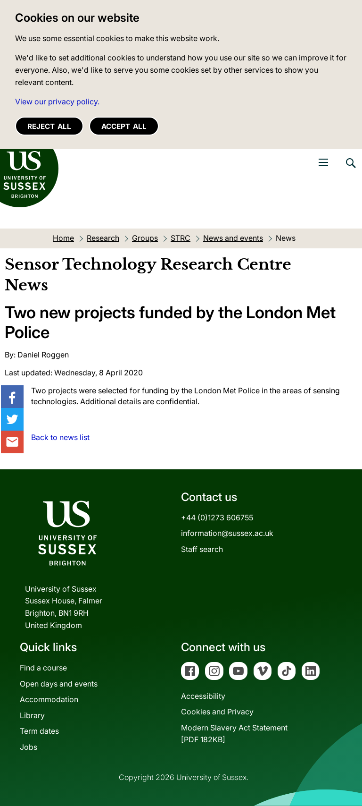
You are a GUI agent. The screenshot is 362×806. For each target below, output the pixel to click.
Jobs (28, 747)
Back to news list (60, 437)
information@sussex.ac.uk (227, 533)
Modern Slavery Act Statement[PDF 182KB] (234, 734)
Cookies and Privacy (217, 711)
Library (32, 715)
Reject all (49, 126)
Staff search (202, 549)
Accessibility (203, 696)
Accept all (124, 126)
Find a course (43, 667)
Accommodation (49, 699)
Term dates (39, 731)
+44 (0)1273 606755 (217, 517)
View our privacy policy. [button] (57, 101)
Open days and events (59, 683)
